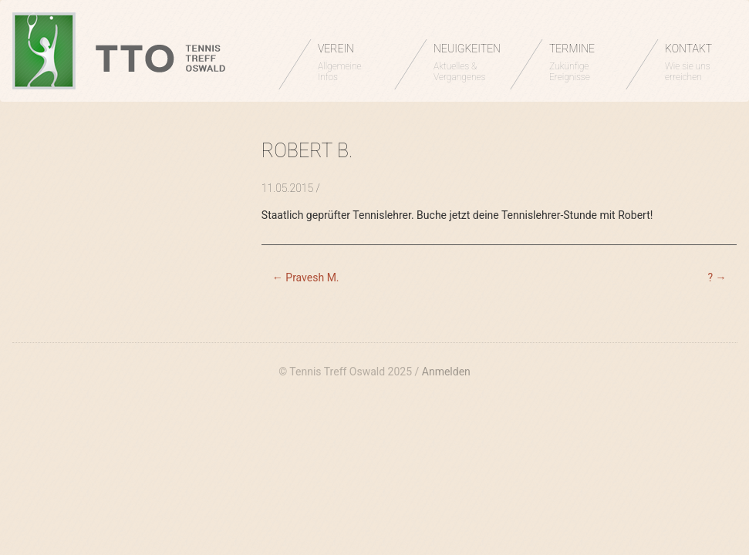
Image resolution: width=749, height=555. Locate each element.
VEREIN (348, 62)
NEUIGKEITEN (467, 62)
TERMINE (579, 62)
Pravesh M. (305, 277)
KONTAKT (695, 62)
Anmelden (446, 371)
